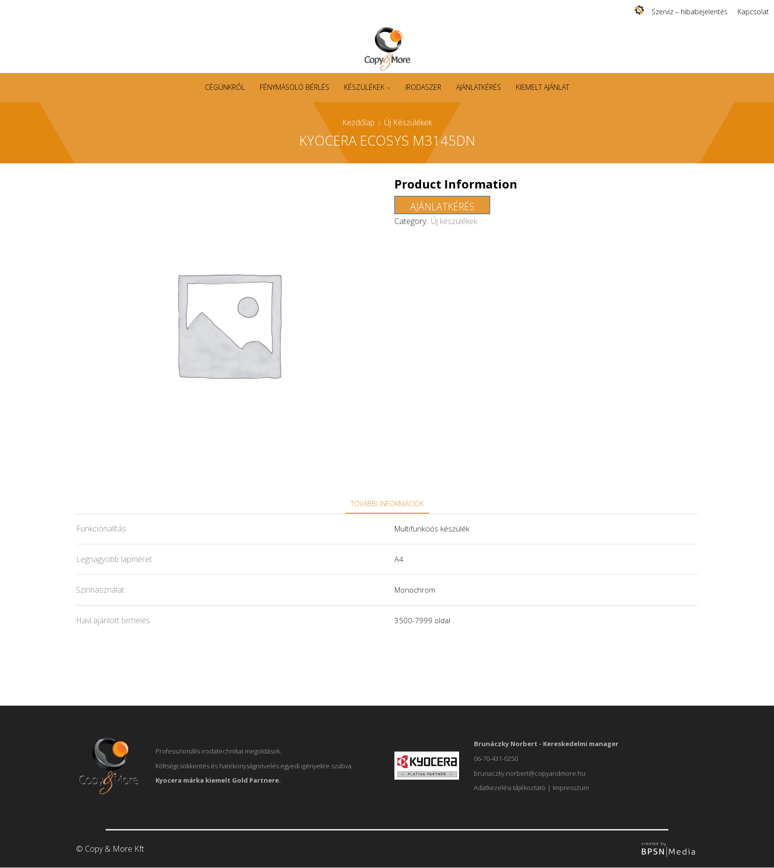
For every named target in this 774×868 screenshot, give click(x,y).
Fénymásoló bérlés (294, 87)
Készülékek (367, 87)
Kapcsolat (753, 11)
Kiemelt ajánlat (542, 87)
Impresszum (571, 787)
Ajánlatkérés (478, 87)
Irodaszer (423, 87)
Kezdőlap (358, 122)
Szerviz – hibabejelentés (690, 11)
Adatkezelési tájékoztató (509, 787)
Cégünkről (225, 87)
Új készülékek (408, 122)
